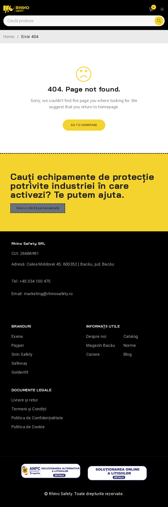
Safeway (19, 363)
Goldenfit (20, 372)
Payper (17, 345)
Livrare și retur (24, 400)
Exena (17, 336)
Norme (130, 345)
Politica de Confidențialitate (37, 417)
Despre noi (96, 336)
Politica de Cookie (28, 426)
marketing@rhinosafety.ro (48, 293)
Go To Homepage (84, 125)
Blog (128, 354)
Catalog (131, 336)
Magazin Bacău (100, 345)
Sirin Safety (22, 354)
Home (9, 36)
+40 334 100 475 (35, 281)
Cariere (93, 354)
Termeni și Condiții (28, 409)
